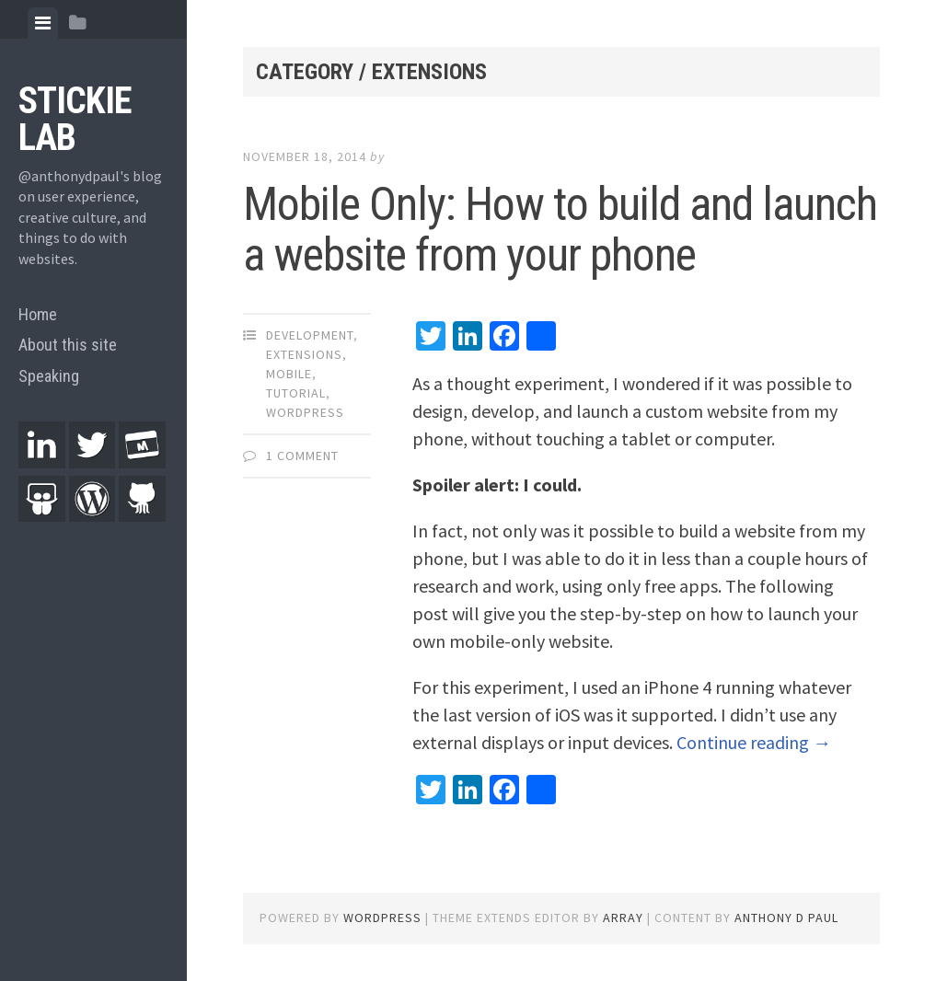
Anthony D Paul (786, 917)
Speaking (48, 376)
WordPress (305, 412)
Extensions (304, 354)
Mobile (289, 373)
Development (309, 335)
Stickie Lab (75, 119)
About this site (67, 344)
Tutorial (296, 393)
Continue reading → (753, 742)
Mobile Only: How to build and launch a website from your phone (560, 230)
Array (623, 917)
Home (37, 314)
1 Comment (302, 455)
